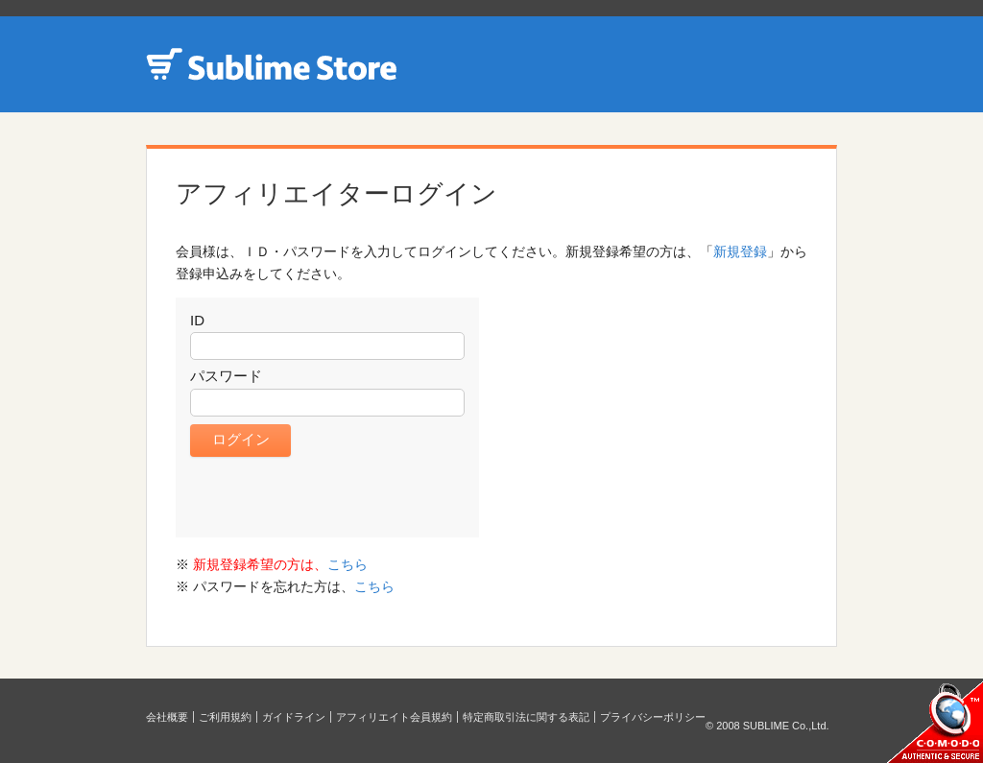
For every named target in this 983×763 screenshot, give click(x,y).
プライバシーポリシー (653, 717)
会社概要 (167, 717)
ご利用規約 (225, 717)
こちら (347, 564)
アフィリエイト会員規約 (394, 717)
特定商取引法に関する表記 (526, 717)
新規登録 (740, 251)
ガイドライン (293, 717)
